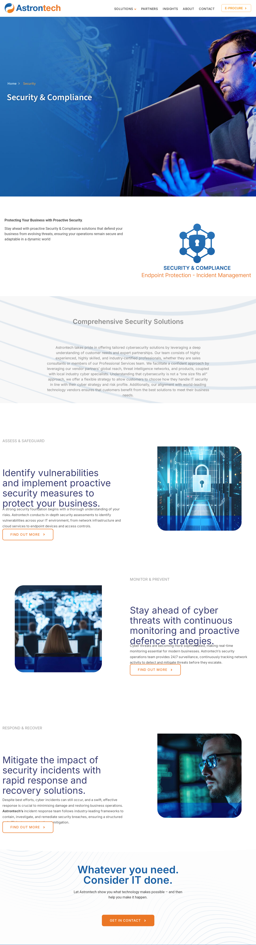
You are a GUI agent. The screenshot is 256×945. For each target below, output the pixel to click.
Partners (149, 9)
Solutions (123, 9)
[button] (236, 8)
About (188, 9)
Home (13, 83)
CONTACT (207, 9)
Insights (170, 9)
